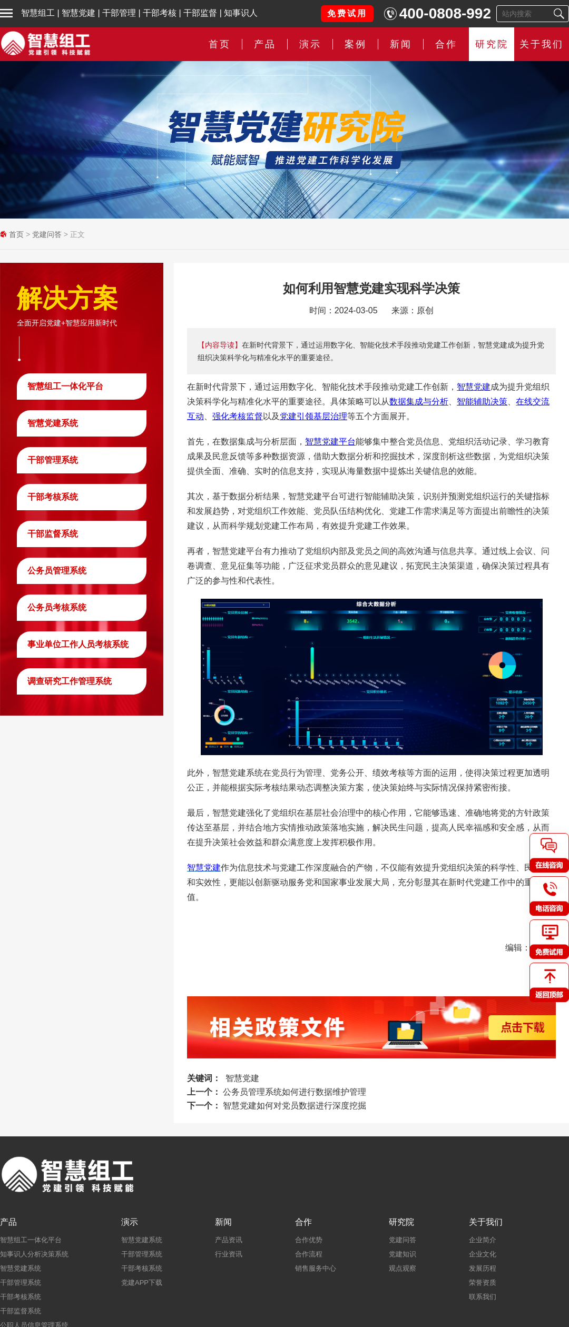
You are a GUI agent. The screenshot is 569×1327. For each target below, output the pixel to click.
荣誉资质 (482, 1282)
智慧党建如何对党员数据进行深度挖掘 (294, 1105)
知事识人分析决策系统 (34, 1254)
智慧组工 (38, 12)
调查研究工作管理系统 (69, 681)
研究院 (491, 44)
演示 (310, 44)
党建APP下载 (141, 1282)
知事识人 (241, 12)
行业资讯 (228, 1254)
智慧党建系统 (52, 423)
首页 (220, 44)
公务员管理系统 (56, 570)
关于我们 (541, 44)
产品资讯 (228, 1240)
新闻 (401, 44)
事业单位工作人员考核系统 (78, 644)
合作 (446, 44)
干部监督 (200, 12)
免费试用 (347, 13)
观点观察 (402, 1268)
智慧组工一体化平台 (65, 386)
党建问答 (47, 234)
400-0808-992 (445, 13)
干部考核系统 (52, 496)
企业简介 (482, 1240)
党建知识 (402, 1254)
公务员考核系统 (56, 607)
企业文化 (482, 1254)
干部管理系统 (52, 459)
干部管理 (119, 12)
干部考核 (159, 12)
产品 (265, 44)
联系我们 (482, 1297)
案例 (356, 44)
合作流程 (308, 1254)
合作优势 (308, 1240)
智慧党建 (78, 12)
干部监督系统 (52, 533)
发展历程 (482, 1268)
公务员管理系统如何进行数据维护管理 (294, 1091)
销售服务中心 (315, 1268)
